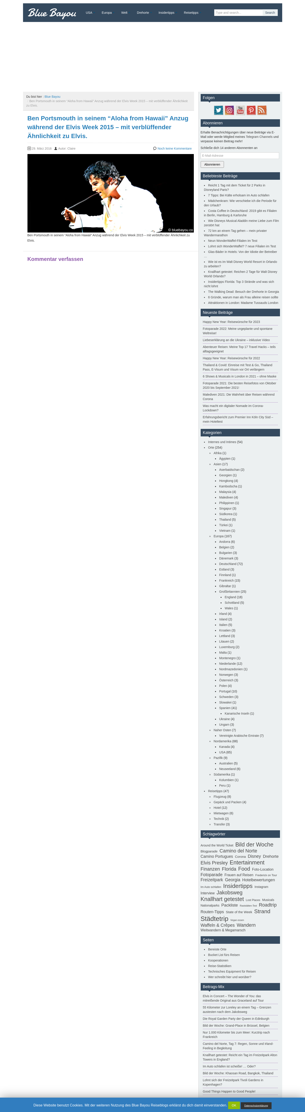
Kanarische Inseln (237, 713)
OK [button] (234, 1105)
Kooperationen (218, 960)
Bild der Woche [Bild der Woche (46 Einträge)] (254, 844)
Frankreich (226, 580)
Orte (211, 447)
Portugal (225, 691)
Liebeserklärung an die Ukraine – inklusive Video (236, 340)
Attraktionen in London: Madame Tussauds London (243, 303)
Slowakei (225, 702)
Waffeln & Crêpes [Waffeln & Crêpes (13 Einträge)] (218, 925)
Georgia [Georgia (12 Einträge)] (232, 879)
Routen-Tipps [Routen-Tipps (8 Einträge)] (212, 912)
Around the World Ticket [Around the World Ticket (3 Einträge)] (217, 845)
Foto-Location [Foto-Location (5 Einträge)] (263, 869)
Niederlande (227, 663)
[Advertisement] (153, 55)
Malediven (226, 497)
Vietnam (225, 530)
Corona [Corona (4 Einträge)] (240, 856)
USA (89, 12)
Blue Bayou (51, 12)
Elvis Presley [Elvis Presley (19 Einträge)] (214, 863)
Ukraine (224, 719)
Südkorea (226, 514)
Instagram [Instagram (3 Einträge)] (261, 887)
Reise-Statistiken (219, 966)
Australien (226, 763)
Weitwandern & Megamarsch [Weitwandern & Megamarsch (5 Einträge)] (223, 930)
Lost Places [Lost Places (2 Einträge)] (253, 900)
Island (223, 619)
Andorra (224, 541)
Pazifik (218, 758)
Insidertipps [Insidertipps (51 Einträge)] (238, 886)
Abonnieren (212, 164)
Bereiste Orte (217, 949)
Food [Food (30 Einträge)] (244, 869)
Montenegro (227, 658)
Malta (223, 652)
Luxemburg (227, 647)
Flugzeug (220, 796)
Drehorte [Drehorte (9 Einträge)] (271, 856)
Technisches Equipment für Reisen (232, 971)
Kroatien (225, 630)
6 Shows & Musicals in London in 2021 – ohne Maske (239, 376)
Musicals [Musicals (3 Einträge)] (268, 900)
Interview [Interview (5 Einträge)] (208, 893)
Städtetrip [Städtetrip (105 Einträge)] (215, 918)
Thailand (225, 519)
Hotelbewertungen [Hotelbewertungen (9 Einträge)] (258, 880)
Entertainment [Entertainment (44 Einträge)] (247, 862)
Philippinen (227, 503)
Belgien (224, 547)
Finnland (225, 575)
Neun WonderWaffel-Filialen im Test (232, 240)
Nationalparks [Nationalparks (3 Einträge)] (210, 905)
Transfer (219, 824)
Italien (223, 625)
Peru (222, 785)
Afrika (218, 453)
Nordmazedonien (231, 669)
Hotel (217, 807)
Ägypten (225, 458)
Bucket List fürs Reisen (224, 955)
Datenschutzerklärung (256, 1105)
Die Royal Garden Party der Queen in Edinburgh (236, 1018)
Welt (124, 12)
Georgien (225, 475)
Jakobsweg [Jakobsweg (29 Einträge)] (230, 892)
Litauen (224, 641)
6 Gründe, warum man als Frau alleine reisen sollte (243, 297)
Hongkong (226, 481)
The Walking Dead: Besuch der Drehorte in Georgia (243, 291)
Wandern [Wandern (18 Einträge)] (246, 925)
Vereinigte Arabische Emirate (239, 735)
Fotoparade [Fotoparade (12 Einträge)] (212, 874)
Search (270, 12)
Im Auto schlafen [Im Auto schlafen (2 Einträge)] (211, 887)
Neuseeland (227, 769)
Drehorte (143, 12)
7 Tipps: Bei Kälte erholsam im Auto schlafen (239, 195)
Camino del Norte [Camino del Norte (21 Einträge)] (238, 851)
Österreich (226, 680)
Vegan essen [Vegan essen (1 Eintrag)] (237, 920)
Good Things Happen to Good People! (229, 1091)
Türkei (223, 525)
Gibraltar (225, 586)
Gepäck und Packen (228, 802)
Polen (223, 686)
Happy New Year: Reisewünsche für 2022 (231, 358)
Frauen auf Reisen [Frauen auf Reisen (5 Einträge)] (239, 875)
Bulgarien (225, 553)
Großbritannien (229, 591)
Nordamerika (222, 741)
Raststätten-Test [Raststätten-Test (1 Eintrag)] (248, 905)
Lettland (224, 636)
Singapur (225, 508)
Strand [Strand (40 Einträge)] (262, 911)
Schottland (232, 602)
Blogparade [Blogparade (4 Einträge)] (209, 851)
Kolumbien (226, 780)
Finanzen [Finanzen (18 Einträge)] (210, 869)
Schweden (226, 697)
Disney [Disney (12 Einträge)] (254, 856)
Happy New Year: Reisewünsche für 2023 (231, 322)
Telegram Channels (259, 137)
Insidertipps (167, 12)
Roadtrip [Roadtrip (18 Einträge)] (268, 905)
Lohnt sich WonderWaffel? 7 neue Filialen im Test (242, 246)
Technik (219, 819)
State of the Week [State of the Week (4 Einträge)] (239, 912)
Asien (217, 464)
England (230, 597)
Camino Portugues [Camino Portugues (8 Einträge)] (217, 856)
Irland (223, 614)
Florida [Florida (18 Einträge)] (229, 869)
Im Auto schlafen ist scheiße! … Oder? (229, 1066)
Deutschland (228, 564)
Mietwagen (221, 813)
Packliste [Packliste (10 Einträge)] (229, 905)
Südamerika (222, 774)
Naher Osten (222, 730)
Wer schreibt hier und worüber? (229, 977)
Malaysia (225, 492)
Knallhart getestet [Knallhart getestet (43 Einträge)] (222, 899)
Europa (107, 12)
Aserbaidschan (229, 469)
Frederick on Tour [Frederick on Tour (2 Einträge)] (266, 875)
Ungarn (224, 724)
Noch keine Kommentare (174, 148)
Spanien (225, 708)
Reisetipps (191, 12)
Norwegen (226, 674)
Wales (229, 608)
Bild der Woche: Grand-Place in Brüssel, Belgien (236, 1025)
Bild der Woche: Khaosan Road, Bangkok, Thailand (238, 1073)
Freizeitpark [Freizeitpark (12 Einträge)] (212, 879)
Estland (224, 569)
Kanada (224, 746)
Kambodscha (228, 486)
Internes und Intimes (222, 442)
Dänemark (226, 558)
